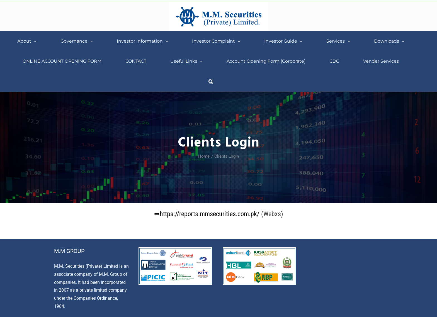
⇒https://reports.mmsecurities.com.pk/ (207, 214)
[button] (210, 81)
